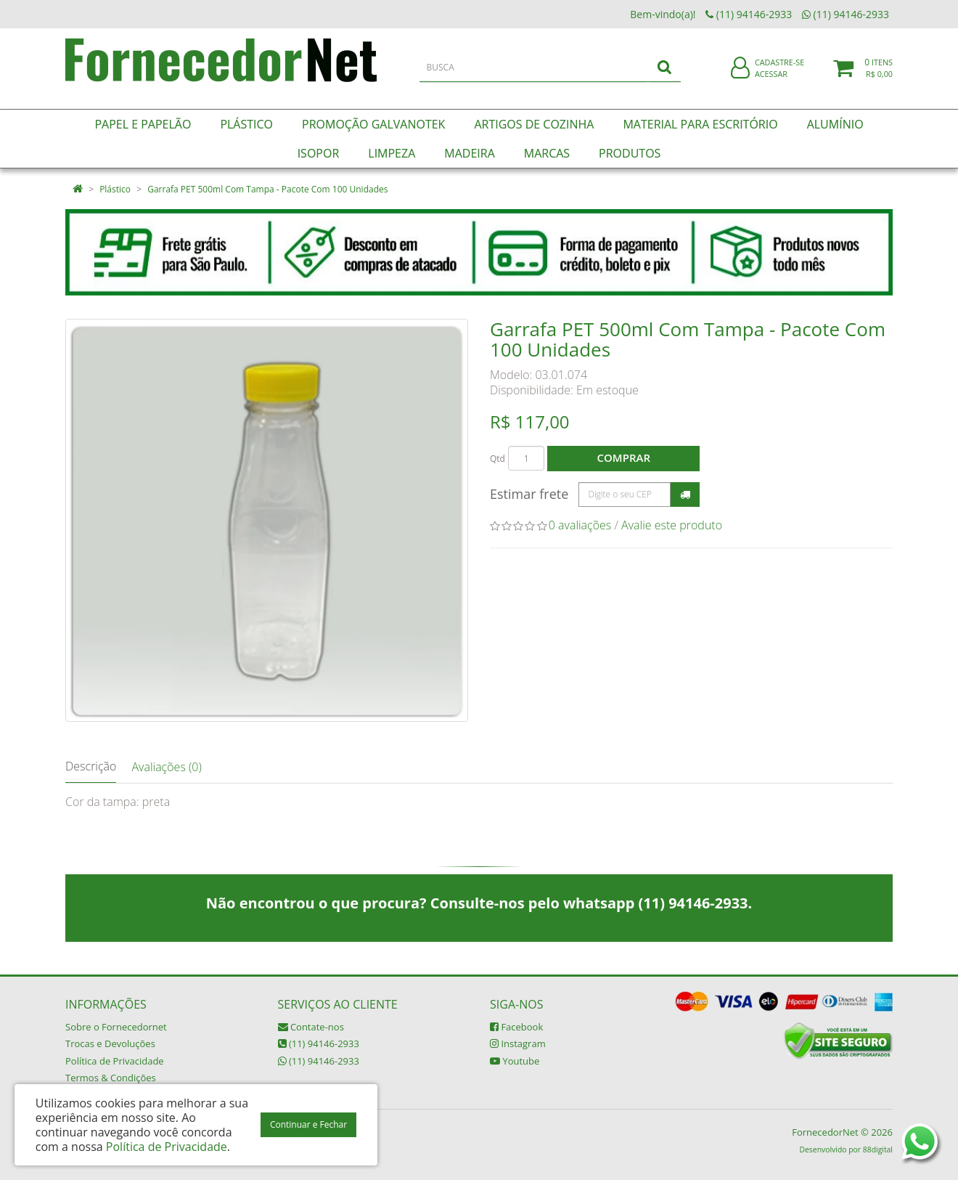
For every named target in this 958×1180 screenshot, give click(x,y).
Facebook (516, 1026)
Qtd (497, 458)
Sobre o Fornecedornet (116, 1026)
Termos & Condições (110, 1077)
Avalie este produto (671, 525)
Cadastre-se (779, 70)
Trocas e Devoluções (110, 1043)
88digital (878, 1149)
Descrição (90, 766)
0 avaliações (580, 525)
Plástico (115, 189)
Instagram (518, 1043)
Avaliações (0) (166, 767)
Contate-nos (311, 1026)
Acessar (771, 82)
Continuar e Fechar (308, 1124)
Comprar (623, 457)
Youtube (514, 1060)
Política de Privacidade (114, 1060)
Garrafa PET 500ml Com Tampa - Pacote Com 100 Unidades (267, 189)
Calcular (685, 494)
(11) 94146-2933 (318, 1043)
